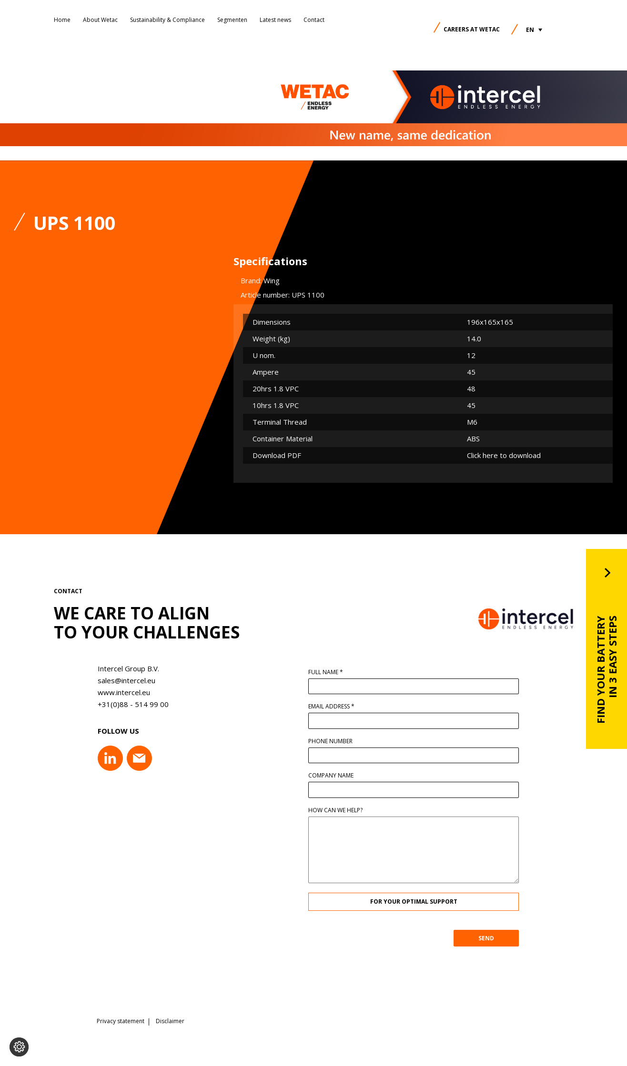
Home (62, 20)
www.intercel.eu (119, 692)
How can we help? (340, 810)
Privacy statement (120, 1021)
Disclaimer (170, 1021)
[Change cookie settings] (19, 1046)
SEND (491, 938)
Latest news (275, 20)
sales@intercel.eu (122, 680)
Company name (335, 775)
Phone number (335, 741)
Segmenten (232, 20)
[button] (534, 29)
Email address (336, 706)
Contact (313, 20)
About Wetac (100, 20)
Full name (330, 672)
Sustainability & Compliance (167, 20)
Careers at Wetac (472, 29)
